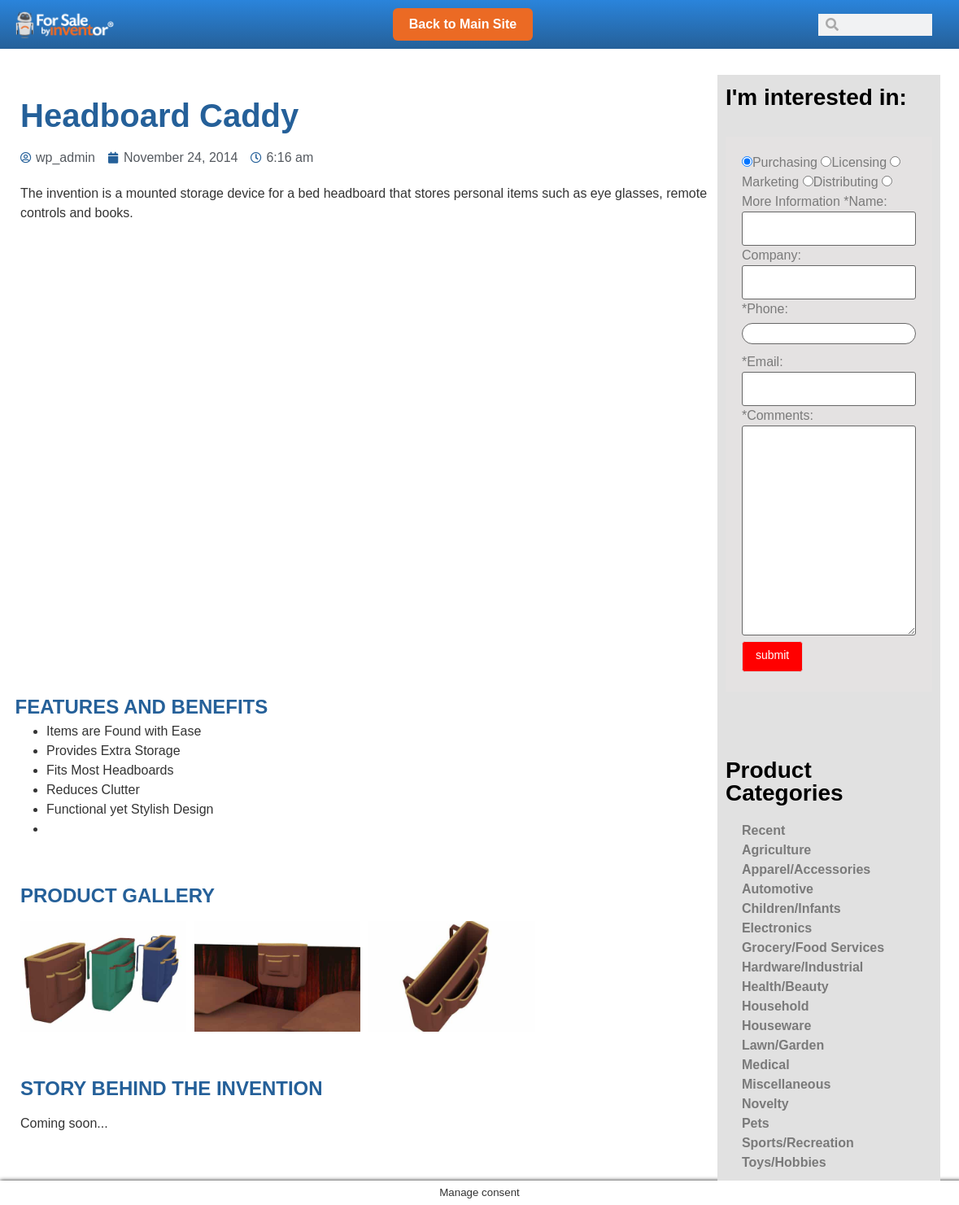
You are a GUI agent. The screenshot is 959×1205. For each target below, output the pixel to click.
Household (775, 1006)
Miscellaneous (786, 1084)
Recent (763, 830)
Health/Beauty (785, 986)
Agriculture (776, 850)
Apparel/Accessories (806, 869)
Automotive (777, 889)
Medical (766, 1065)
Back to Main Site (463, 24)
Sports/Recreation (798, 1143)
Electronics (777, 928)
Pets (755, 1123)
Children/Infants (791, 908)
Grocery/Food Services (813, 947)
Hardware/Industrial (802, 967)
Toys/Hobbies (784, 1162)
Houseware (776, 1026)
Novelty (765, 1104)
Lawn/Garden (783, 1045)
